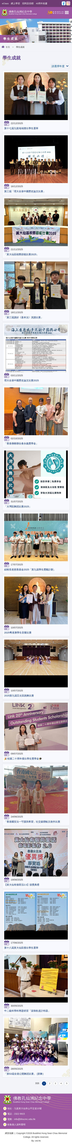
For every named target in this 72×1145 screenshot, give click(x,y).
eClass (5, 3)
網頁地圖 (9, 1133)
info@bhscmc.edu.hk (24, 1119)
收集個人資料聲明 (16, 1124)
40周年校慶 (41, 3)
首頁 (8, 47)
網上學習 (15, 3)
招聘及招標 (28, 3)
